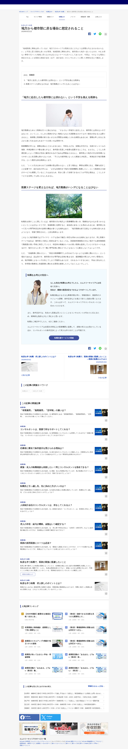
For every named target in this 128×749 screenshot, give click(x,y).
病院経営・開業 (85, 17)
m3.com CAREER (25, 741)
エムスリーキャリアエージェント (41, 741)
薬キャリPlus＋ (93, 743)
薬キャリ (68, 743)
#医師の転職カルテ (27, 574)
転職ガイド (50, 17)
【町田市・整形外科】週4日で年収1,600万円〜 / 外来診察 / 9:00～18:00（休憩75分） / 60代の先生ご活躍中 (60, 697)
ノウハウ (72, 17)
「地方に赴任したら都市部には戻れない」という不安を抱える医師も (53, 80)
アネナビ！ (99, 741)
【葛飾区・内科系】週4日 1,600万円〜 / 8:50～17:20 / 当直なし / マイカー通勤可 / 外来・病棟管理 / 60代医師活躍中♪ (63, 708)
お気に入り (98, 17)
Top (27, 17)
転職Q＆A (49, 11)
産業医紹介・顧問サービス (27, 743)
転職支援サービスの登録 (64, 338)
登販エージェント (25, 745)
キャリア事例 (38, 17)
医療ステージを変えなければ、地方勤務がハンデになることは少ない (53, 84)
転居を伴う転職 (59, 11)
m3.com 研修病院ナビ (88, 741)
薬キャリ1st (75, 743)
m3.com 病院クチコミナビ (73, 741)
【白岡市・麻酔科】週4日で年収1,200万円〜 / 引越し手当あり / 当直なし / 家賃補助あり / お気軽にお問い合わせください (63, 693)
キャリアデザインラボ (37, 11)
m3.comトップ (23, 11)
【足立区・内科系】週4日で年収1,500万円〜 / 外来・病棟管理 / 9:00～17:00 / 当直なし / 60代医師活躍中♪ (60, 704)
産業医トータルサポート (43, 743)
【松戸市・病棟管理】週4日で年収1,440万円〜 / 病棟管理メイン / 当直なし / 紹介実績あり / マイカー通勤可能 (61, 701)
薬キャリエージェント (58, 743)
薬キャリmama (84, 743)
